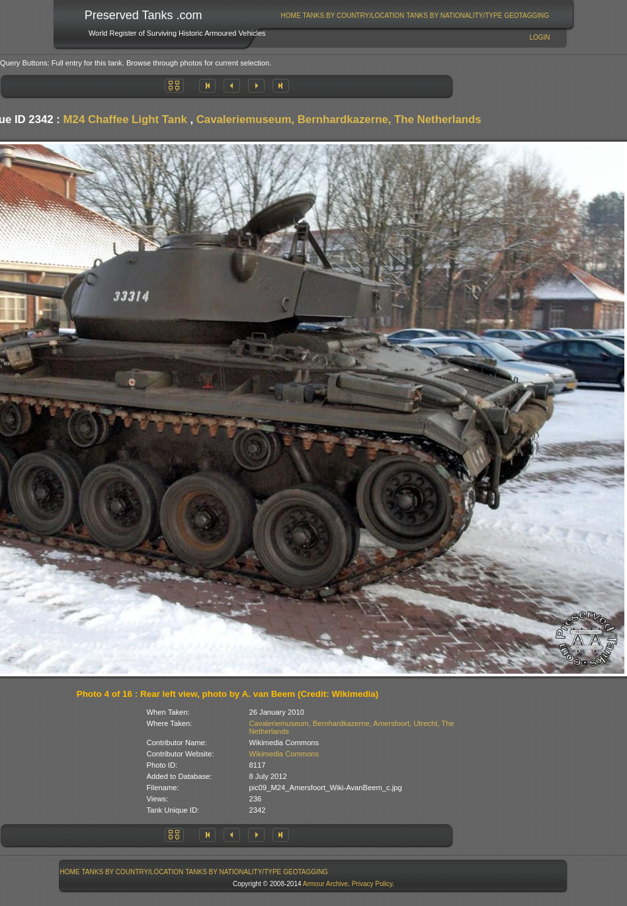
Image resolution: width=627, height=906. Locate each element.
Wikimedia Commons (284, 754)
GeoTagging (526, 15)
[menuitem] (291, 16)
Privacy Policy (372, 883)
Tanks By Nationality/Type (454, 15)
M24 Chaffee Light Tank (125, 119)
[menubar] (415, 16)
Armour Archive (325, 883)
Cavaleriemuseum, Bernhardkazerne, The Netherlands (338, 119)
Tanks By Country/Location (354, 15)
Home (291, 15)
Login (539, 37)
